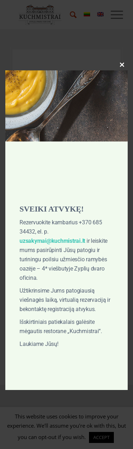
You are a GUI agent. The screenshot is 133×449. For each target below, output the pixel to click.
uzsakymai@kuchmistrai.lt (52, 240)
